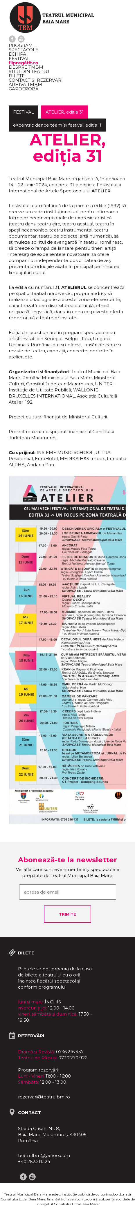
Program (21, 45)
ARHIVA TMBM (25, 84)
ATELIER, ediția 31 (65, 112)
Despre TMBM (26, 67)
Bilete (17, 76)
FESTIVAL (19, 58)
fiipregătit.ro (23, 62)
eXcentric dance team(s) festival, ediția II (57, 125)
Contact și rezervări (36, 80)
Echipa (17, 54)
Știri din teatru (29, 71)
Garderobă (24, 89)
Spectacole (23, 49)
